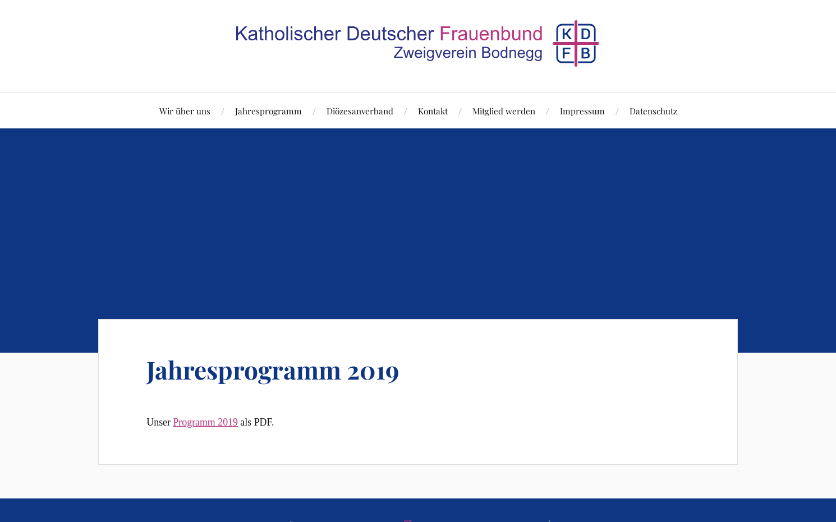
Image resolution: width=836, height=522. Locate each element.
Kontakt (433, 111)
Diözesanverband (360, 111)
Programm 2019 (205, 422)
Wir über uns (184, 111)
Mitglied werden (503, 111)
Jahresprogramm (268, 111)
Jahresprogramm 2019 (272, 369)
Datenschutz (653, 111)
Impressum (582, 111)
